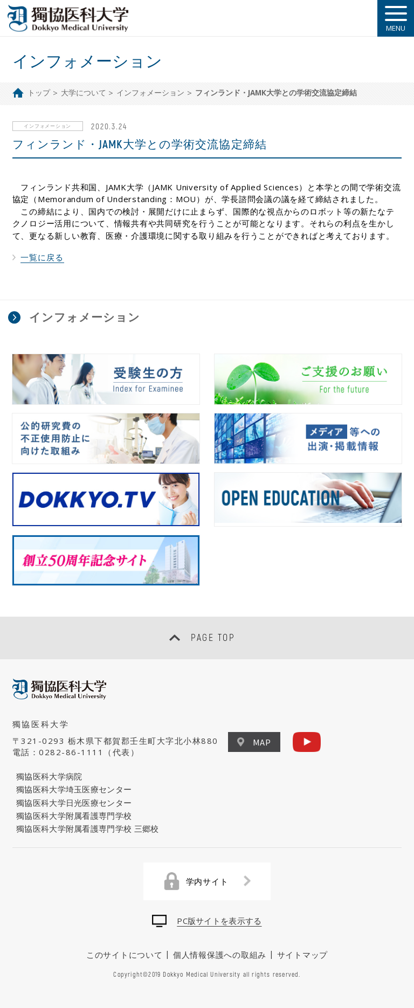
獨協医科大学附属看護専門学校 (74, 815)
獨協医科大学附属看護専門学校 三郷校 (87, 828)
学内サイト (207, 881)
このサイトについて (124, 954)
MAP (254, 742)
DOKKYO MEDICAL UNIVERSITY (68, 18)
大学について (83, 93)
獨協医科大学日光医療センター (74, 802)
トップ (38, 93)
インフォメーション (150, 93)
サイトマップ (302, 954)
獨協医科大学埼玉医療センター (74, 789)
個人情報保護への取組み (219, 954)
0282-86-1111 (71, 752)
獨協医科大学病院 (49, 776)
